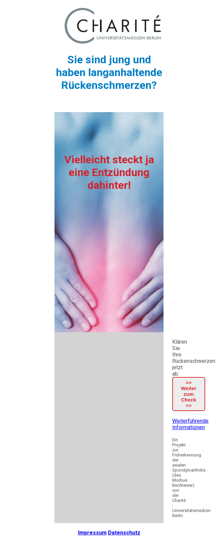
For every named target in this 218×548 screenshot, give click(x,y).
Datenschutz (124, 532)
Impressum (92, 532)
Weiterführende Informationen (190, 424)
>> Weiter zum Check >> (188, 394)
